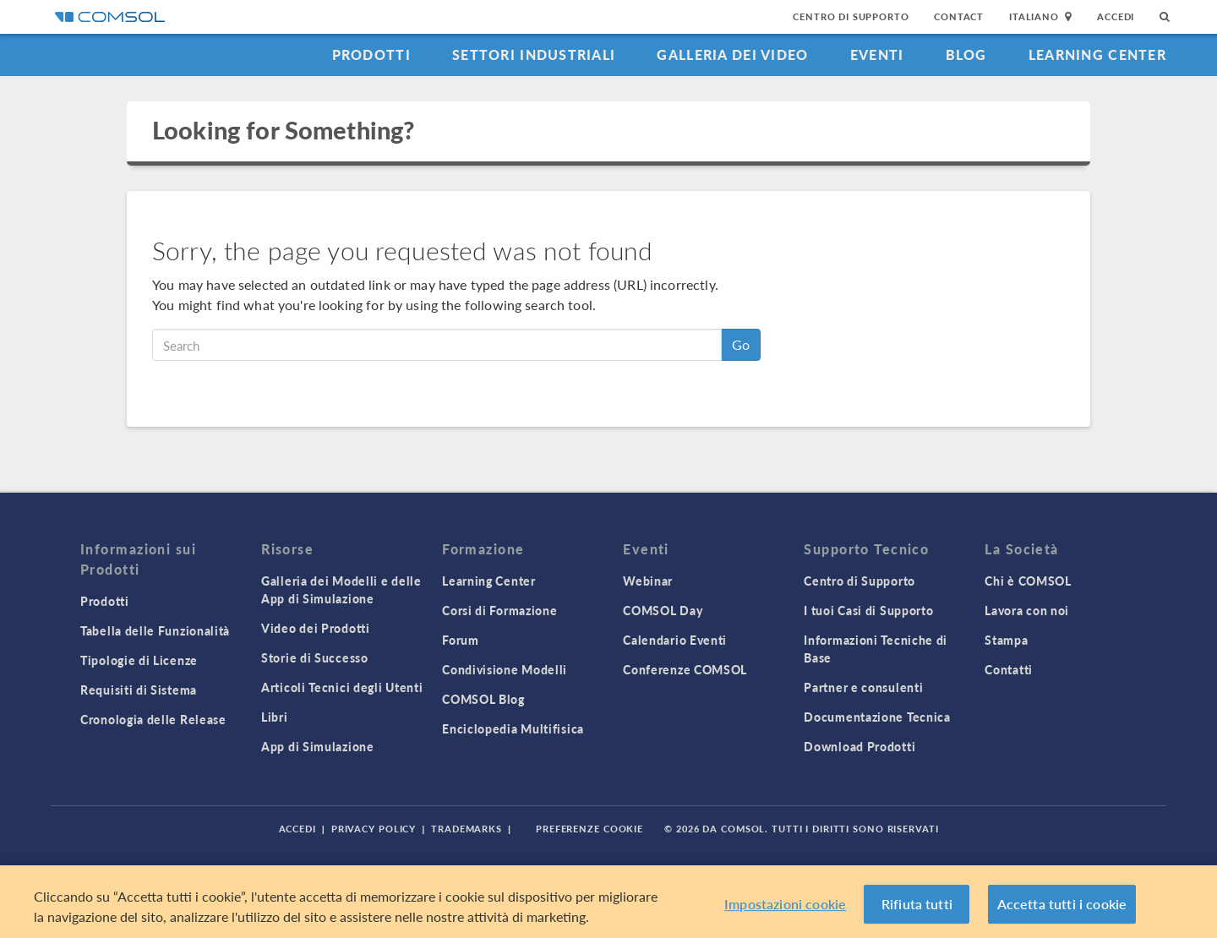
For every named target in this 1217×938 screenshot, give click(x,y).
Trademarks (466, 828)
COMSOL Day (662, 610)
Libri (274, 716)
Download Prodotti (859, 746)
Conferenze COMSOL (685, 669)
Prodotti (371, 54)
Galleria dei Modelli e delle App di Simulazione (341, 589)
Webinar (648, 580)
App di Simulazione (317, 746)
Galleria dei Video (732, 54)
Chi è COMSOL (1028, 580)
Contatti (1009, 669)
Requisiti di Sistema (138, 689)
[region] (608, 901)
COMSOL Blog (483, 698)
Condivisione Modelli (504, 669)
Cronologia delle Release (153, 719)
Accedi (1115, 16)
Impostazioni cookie (785, 903)
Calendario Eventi (675, 639)
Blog (966, 54)
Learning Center (1097, 54)
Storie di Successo (314, 657)
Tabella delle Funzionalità (155, 630)
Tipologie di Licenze (139, 660)
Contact (959, 16)
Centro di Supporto (851, 16)
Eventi (877, 54)
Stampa (1006, 639)
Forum (460, 639)
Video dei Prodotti (315, 627)
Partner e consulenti (863, 687)
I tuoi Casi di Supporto (868, 610)
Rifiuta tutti (916, 903)
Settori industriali (533, 54)
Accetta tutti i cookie (1062, 903)
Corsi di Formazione (499, 610)
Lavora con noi (1027, 610)
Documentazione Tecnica (877, 716)
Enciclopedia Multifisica (513, 728)
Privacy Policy (373, 828)
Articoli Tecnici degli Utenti (342, 687)
